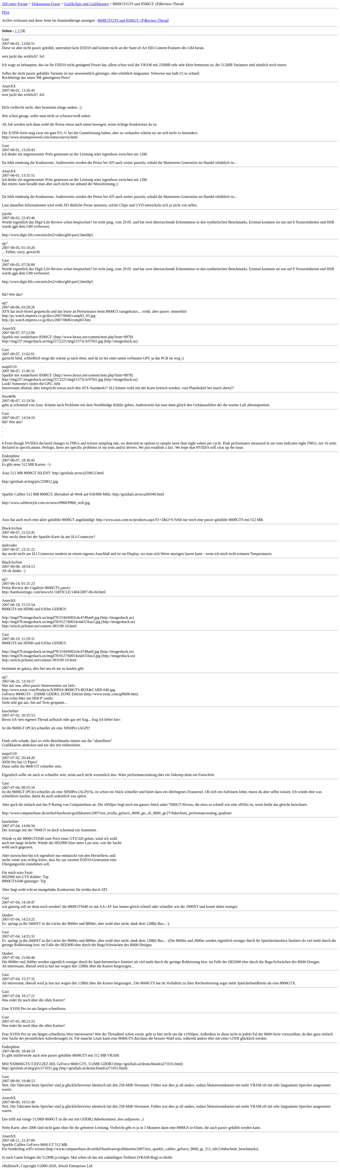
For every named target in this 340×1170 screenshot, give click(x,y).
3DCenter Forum (15, 4)
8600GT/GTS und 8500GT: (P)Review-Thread (133, 20)
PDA (5, 12)
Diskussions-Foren (46, 4)
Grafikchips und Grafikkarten (86, 4)
